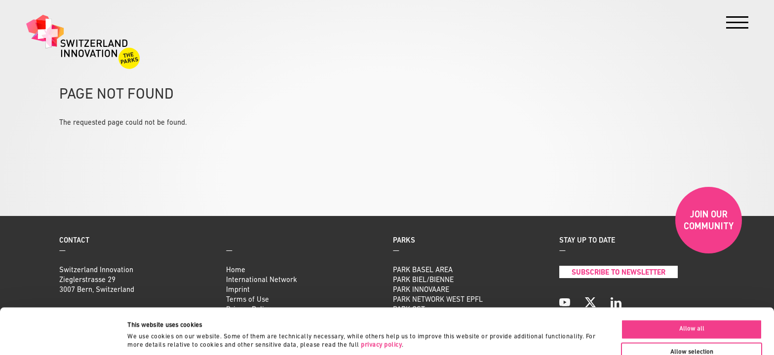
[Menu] (737, 25)
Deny (691, 332)
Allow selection (691, 309)
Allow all (691, 286)
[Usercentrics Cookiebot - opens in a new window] (64, 336)
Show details (466, 328)
